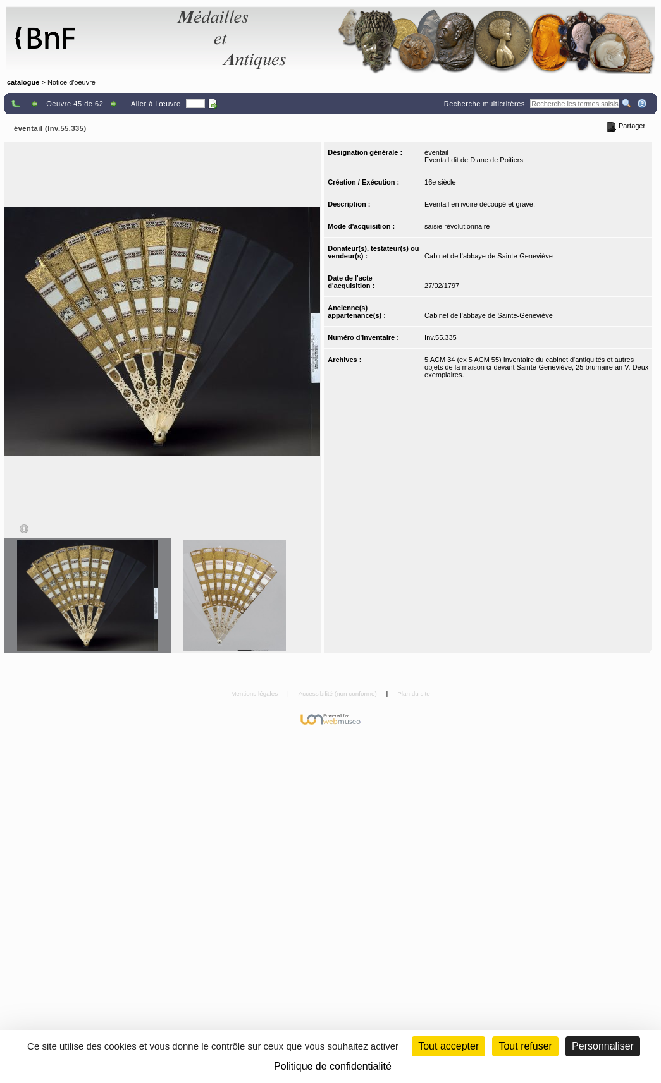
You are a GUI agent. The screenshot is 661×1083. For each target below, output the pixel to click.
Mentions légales (255, 693)
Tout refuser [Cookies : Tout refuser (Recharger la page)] (525, 1046)
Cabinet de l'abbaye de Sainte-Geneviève (488, 256)
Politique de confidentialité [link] (333, 1066)
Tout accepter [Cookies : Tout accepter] (448, 1046)
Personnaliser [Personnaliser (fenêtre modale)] (603, 1046)
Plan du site (413, 693)
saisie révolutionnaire (457, 226)
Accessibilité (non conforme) (339, 693)
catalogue (23, 82)
